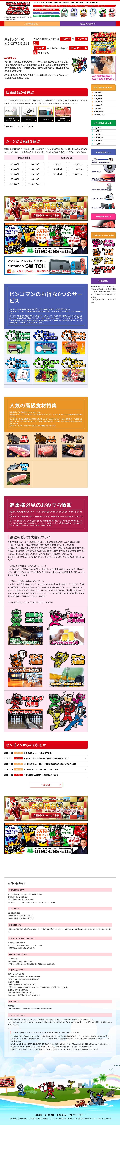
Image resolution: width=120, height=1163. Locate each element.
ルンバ (20, 164)
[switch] (103, 205)
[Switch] (46, 152)
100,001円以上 (34, 222)
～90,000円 (35, 217)
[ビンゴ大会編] (103, 251)
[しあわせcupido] (103, 80)
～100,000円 (14, 222)
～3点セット (57, 202)
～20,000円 (14, 202)
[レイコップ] (29, 152)
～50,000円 (35, 207)
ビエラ (30, 164)
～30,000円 (35, 202)
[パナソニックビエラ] (103, 178)
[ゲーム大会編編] (103, 260)
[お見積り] (103, 53)
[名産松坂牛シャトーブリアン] (63, 152)
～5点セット (78, 202)
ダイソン (9, 164)
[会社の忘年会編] (103, 243)
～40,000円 (14, 207)
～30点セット (57, 212)
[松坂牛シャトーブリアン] (103, 224)
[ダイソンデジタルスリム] (103, 159)
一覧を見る (46, 823)
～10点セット (57, 207)
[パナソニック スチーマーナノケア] (103, 187)
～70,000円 (35, 212)
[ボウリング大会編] (103, 269)
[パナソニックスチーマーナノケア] (12, 152)
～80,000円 (14, 217)
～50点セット (78, 212)
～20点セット (78, 207)
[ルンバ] (103, 169)
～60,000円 (14, 212)
